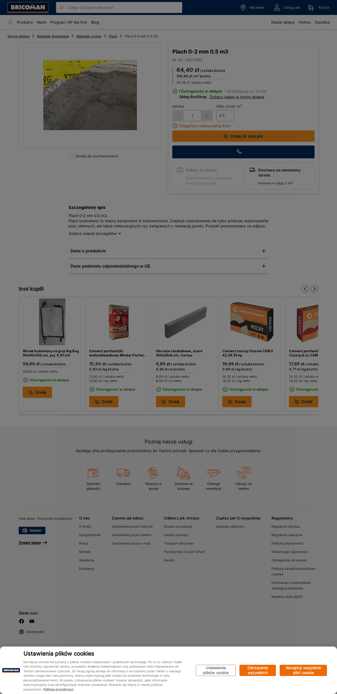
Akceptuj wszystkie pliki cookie (303, 670)
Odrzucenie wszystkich (257, 670)
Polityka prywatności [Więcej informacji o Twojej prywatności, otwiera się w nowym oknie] (58, 689)
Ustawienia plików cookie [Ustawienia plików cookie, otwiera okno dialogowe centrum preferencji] (215, 670)
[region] (168, 670)
